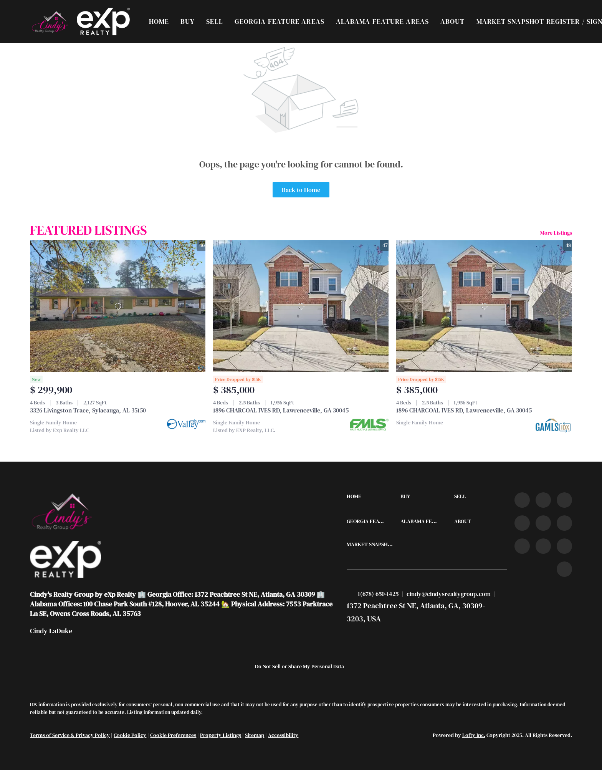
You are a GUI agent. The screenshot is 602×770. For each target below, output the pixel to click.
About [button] (452, 21)
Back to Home (301, 189)
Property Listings (220, 735)
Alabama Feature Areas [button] (382, 21)
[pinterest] (564, 546)
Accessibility (283, 735)
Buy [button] (187, 21)
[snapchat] (543, 546)
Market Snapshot (510, 21)
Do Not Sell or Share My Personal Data (299, 666)
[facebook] (522, 500)
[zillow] (522, 523)
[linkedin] (543, 500)
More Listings (556, 233)
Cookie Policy (130, 735)
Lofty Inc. (473, 735)
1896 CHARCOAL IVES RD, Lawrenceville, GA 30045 (281, 410)
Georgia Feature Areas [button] (279, 21)
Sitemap (254, 735)
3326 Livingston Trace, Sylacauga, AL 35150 (88, 410)
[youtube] (564, 523)
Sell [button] (214, 21)
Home (159, 21)
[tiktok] (522, 546)
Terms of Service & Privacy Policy (70, 735)
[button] (49, 21)
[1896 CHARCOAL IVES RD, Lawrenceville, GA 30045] (301, 306)
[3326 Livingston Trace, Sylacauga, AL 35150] (117, 306)
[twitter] (564, 500)
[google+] (564, 569)
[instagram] (543, 523)
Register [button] (563, 21)
